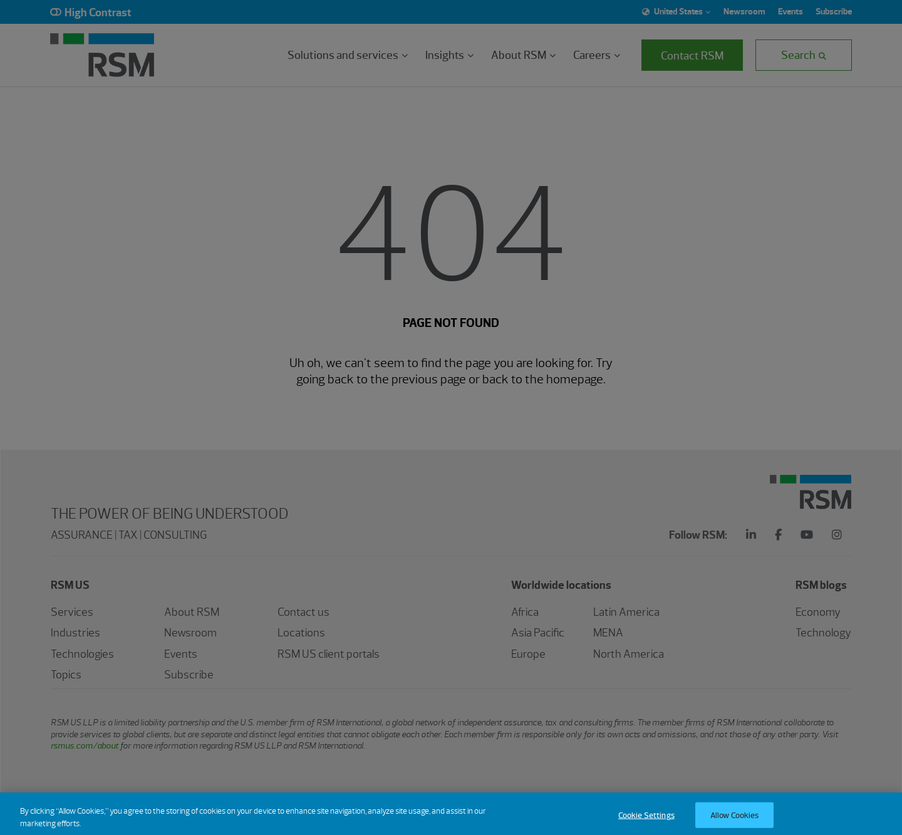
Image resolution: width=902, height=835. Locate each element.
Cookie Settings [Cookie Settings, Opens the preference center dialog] (646, 821)
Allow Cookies (734, 821)
